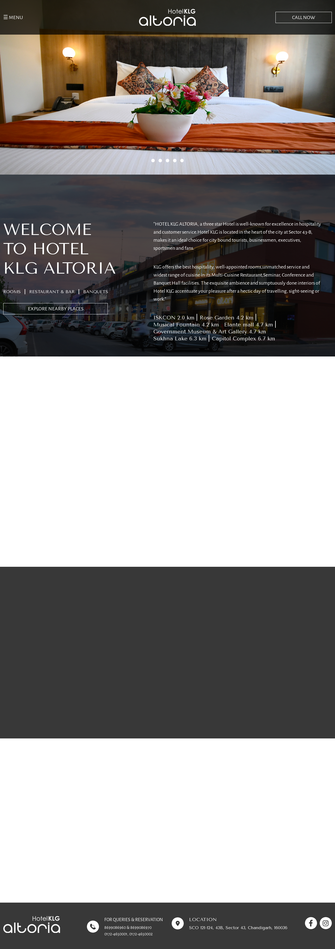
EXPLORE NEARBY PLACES (55, 309)
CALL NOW (303, 17)
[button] (153, 160)
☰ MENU (13, 17)
